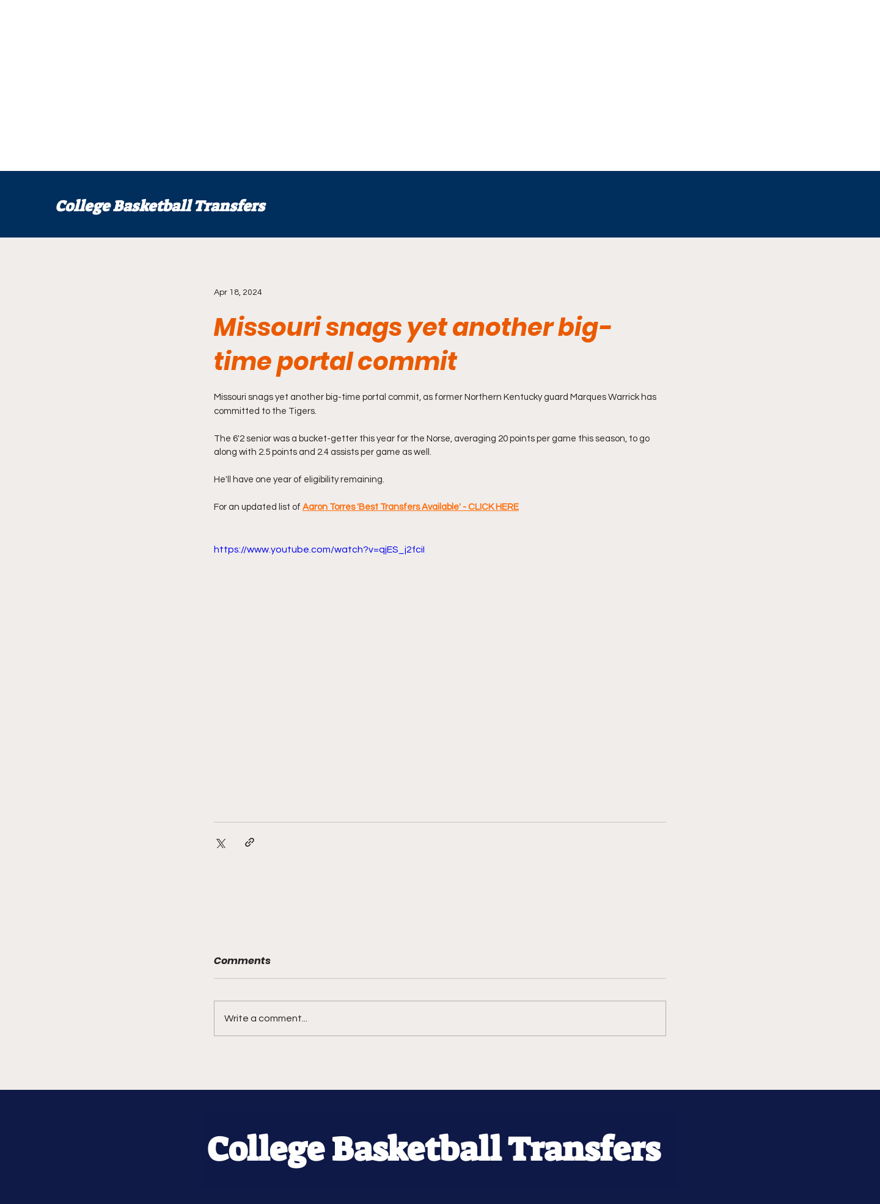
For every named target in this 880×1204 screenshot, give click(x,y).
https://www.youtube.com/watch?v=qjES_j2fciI (319, 549)
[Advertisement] (366, 85)
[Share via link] (249, 842)
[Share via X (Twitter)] (220, 842)
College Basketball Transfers (160, 206)
